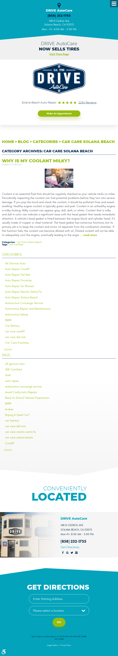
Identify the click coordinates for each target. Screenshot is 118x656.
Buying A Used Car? (17, 415)
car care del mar (15, 337)
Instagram (76, 552)
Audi (8, 375)
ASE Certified (16, 244)
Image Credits (52, 645)
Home (8, 142)
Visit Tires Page (59, 54)
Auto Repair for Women (19, 286)
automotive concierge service (23, 386)
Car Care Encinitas (17, 342)
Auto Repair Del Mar (17, 274)
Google (67, 552)
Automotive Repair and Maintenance (27, 308)
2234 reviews (87, 102)
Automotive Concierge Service (24, 303)
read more (90, 235)
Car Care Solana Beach (88, 142)
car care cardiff (15, 331)
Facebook (62, 552)
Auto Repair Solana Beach (21, 297)
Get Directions (70, 547)
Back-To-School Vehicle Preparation (27, 398)
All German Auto (15, 263)
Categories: (12, 255)
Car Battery (12, 326)
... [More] (6, 349)
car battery (12, 420)
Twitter (71, 552)
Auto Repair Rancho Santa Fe (23, 292)
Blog (23, 142)
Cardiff (9, 443)
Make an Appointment (59, 113)
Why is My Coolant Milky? (36, 161)
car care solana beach (19, 437)
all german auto (15, 364)
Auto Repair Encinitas (18, 280)
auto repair (12, 381)
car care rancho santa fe (20, 432)
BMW (8, 320)
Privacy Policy (66, 645)
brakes (9, 409)
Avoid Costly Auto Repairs (21, 392)
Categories (45, 142)
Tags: (6, 355)
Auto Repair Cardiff (17, 269)
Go (59, 622)
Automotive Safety (16, 314)
